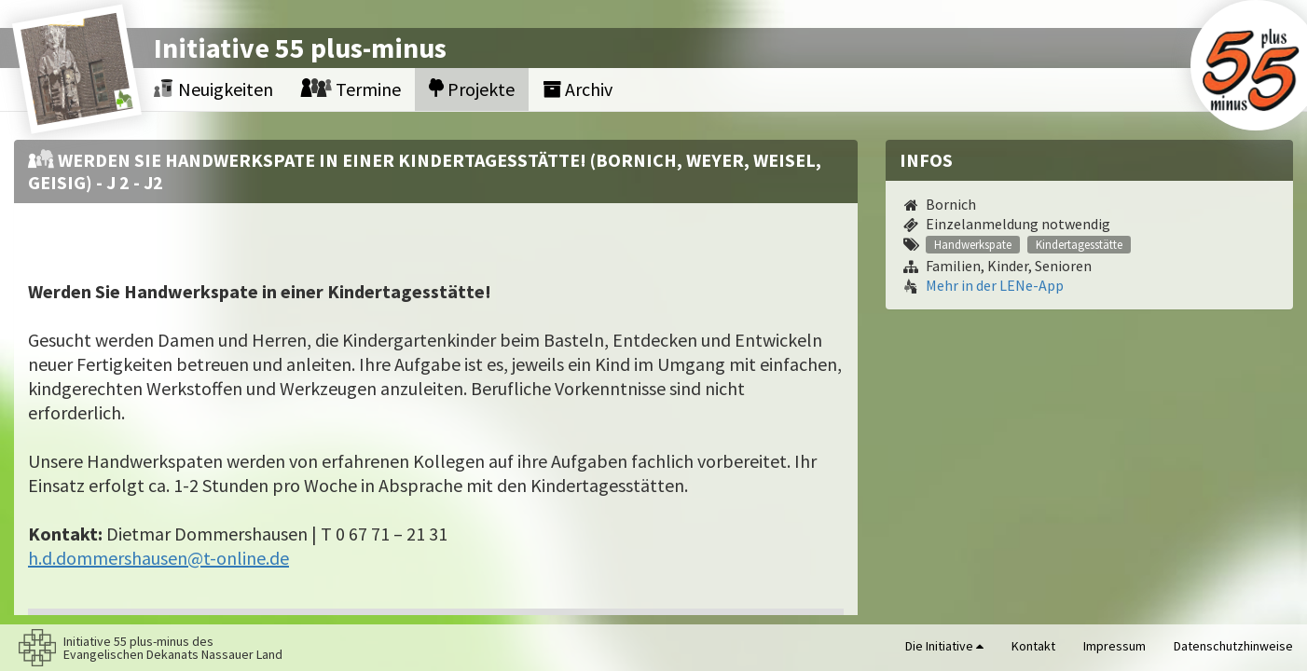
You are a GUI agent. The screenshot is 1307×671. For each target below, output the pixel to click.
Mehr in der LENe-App (995, 285)
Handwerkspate (972, 244)
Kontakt (1033, 645)
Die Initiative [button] (944, 645)
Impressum (1114, 645)
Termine (351, 89)
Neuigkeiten (213, 89)
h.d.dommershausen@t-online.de (158, 557)
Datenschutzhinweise (1233, 645)
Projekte (472, 89)
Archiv (577, 89)
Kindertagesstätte (1079, 244)
